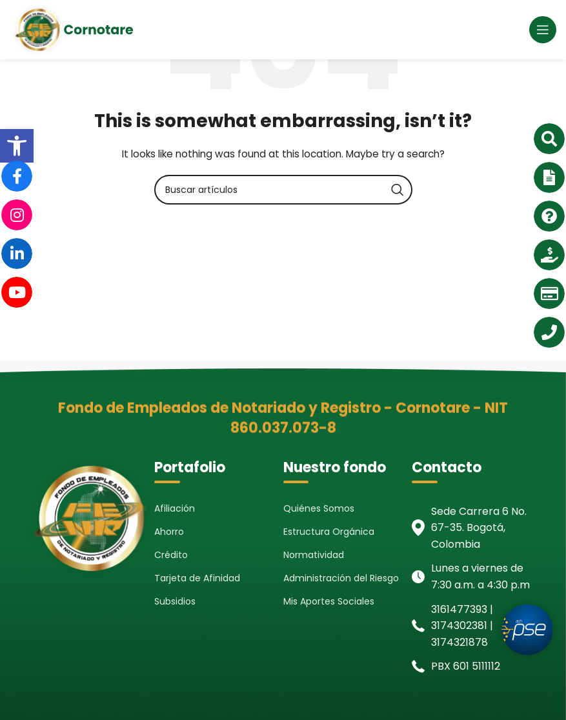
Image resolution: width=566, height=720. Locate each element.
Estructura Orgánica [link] (328, 531)
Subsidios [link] (175, 601)
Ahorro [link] (169, 531)
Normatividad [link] (313, 554)
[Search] (283, 190)
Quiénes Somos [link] (318, 508)
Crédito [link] (171, 554)
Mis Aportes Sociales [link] (328, 601)
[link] (17, 146)
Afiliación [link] (174, 508)
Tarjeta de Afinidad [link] (197, 578)
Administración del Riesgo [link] (341, 578)
